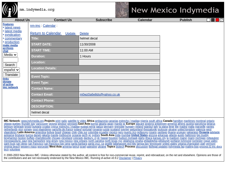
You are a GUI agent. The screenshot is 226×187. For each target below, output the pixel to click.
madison (174, 138)
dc (98, 138)
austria (190, 123)
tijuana (172, 132)
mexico (113, 132)
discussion (142, 146)
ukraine (172, 129)
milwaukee (213, 138)
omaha (139, 140)
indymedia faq (176, 146)
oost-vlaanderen (42, 129)
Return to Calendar (46, 33)
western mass (29, 146)
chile (74, 132)
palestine (92, 146)
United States (139, 135)
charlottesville (43, 138)
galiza (99, 126)
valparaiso (192, 132)
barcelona (200, 123)
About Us (22, 20)
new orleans (81, 140)
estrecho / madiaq (129, 120)
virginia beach (12, 146)
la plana (163, 126)
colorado (78, 138)
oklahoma (128, 140)
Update (70, 33)
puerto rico (130, 132)
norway (28, 129)
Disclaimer (125, 158)
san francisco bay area (57, 143)
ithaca (148, 138)
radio (64, 120)
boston (22, 138)
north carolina (96, 140)
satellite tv (73, 120)
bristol (28, 126)
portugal (87, 129)
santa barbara (79, 143)
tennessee (156, 143)
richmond (186, 140)
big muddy (203, 135)
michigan (200, 138)
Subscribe (104, 20)
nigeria (144, 120)
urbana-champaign (188, 143)
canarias (113, 120)
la (168, 138)
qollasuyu (142, 132)
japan (110, 123)
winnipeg (72, 123)
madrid (184, 126)
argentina (40, 132)
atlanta (173, 135)
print (57, 120)
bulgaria (37, 126)
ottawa (7, 123)
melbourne (65, 135)
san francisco (35, 143)
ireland (139, 126)
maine (183, 138)
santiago (162, 132)
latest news (13, 27)
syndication (13, 35)
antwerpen (161, 123)
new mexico (66, 140)
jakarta (103, 123)
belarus (211, 123)
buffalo (31, 138)
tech (6, 149)
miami (191, 138)
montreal (201, 120)
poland (78, 129)
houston (113, 138)
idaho (141, 138)
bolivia (50, 132)
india (118, 135)
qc (124, 123)
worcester (43, 146)
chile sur (82, 132)
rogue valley (210, 140)
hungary (130, 126)
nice (20, 129)
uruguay (181, 132)
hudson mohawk (128, 138)
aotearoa (9, 135)
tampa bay (143, 143)
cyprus (54, 126)
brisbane (20, 135)
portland (175, 140)
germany (109, 126)
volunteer (15, 149)
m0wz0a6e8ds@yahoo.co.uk (100, 94)
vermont (210, 143)
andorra (149, 123)
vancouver (42, 123)
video (83, 120)
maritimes (189, 120)
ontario (211, 120)
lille (176, 126)
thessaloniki (150, 129)
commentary (13, 38)
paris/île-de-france (62, 129)
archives (8, 48)
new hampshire (36, 140)
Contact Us (63, 20)
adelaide (215, 132)
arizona (153, 135)
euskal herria (88, 126)
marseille (200, 126)
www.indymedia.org (32, 120)
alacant (140, 123)
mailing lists (192, 146)
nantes (210, 126)
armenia (172, 123)
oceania (76, 135)
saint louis (9, 143)
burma (94, 123)
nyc (120, 140)
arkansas (163, 135)
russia (106, 129)
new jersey (52, 140)
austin (180, 135)
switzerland (136, 129)
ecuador (104, 132)
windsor (62, 123)
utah (202, 143)
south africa (155, 120)
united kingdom (186, 129)
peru (120, 132)
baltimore (190, 135)
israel (83, 146)
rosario (153, 132)
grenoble (119, 126)
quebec (16, 123)
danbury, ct (90, 138)
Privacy (137, 158)
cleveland (66, 138)
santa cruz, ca (96, 143)
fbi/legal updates (158, 146)
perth (85, 135)
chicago (56, 138)
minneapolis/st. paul (15, 140)
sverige (125, 129)
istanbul (148, 126)
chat (5, 51)
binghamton (10, 138)
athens (181, 123)
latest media (13, 31)
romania (97, 129)
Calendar (145, 20)
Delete (84, 33)
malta (191, 126)
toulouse (163, 129)
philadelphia (150, 140)
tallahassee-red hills (124, 143)
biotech (120, 146)
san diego (21, 143)
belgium (8, 126)
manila (118, 123)
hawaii (104, 138)
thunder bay (28, 123)
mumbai (126, 135)
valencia (200, 129)
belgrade (19, 126)
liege (171, 126)
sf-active (8, 84)
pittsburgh (164, 140)
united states (169, 143)
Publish (186, 20)
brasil (58, 132)
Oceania (204, 132)
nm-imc (35, 26)
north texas (111, 140)
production (12, 42)
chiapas (66, 132)
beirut (75, 146)
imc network (10, 87)
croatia (46, 126)
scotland (115, 129)
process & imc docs (211, 146)
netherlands (10, 129)
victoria (53, 123)
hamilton (178, 120)
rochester (197, 140)
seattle (108, 143)
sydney (96, 135)
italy (156, 126)
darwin (37, 135)
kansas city (159, 138)
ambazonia (101, 120)
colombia (93, 132)
